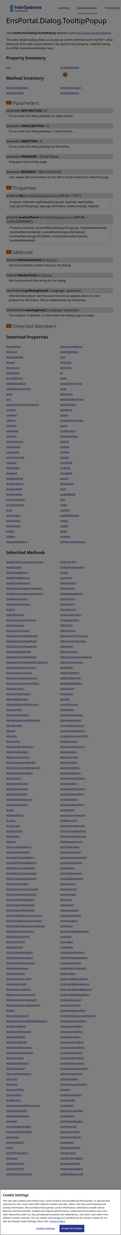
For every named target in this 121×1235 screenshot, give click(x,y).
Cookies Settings (45, 1229)
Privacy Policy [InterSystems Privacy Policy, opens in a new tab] (57, 1222)
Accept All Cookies (71, 1229)
